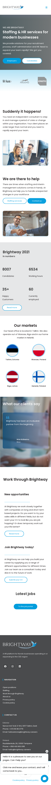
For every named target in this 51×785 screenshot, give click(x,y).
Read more (14, 533)
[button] (46, 7)
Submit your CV (16, 580)
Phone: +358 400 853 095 (14, 746)
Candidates (32, 60)
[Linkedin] (20, 666)
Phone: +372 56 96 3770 (13, 729)
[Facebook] (6, 666)
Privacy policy (32, 780)
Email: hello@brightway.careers (17, 749)
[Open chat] (44, 778)
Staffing (6, 690)
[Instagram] (13, 666)
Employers (12, 60)
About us (6, 696)
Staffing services (14, 203)
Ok (25, 774)
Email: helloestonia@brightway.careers (20, 732)
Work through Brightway (13, 693)
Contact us (37, 203)
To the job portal (25, 606)
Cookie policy (19, 780)
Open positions (9, 687)
